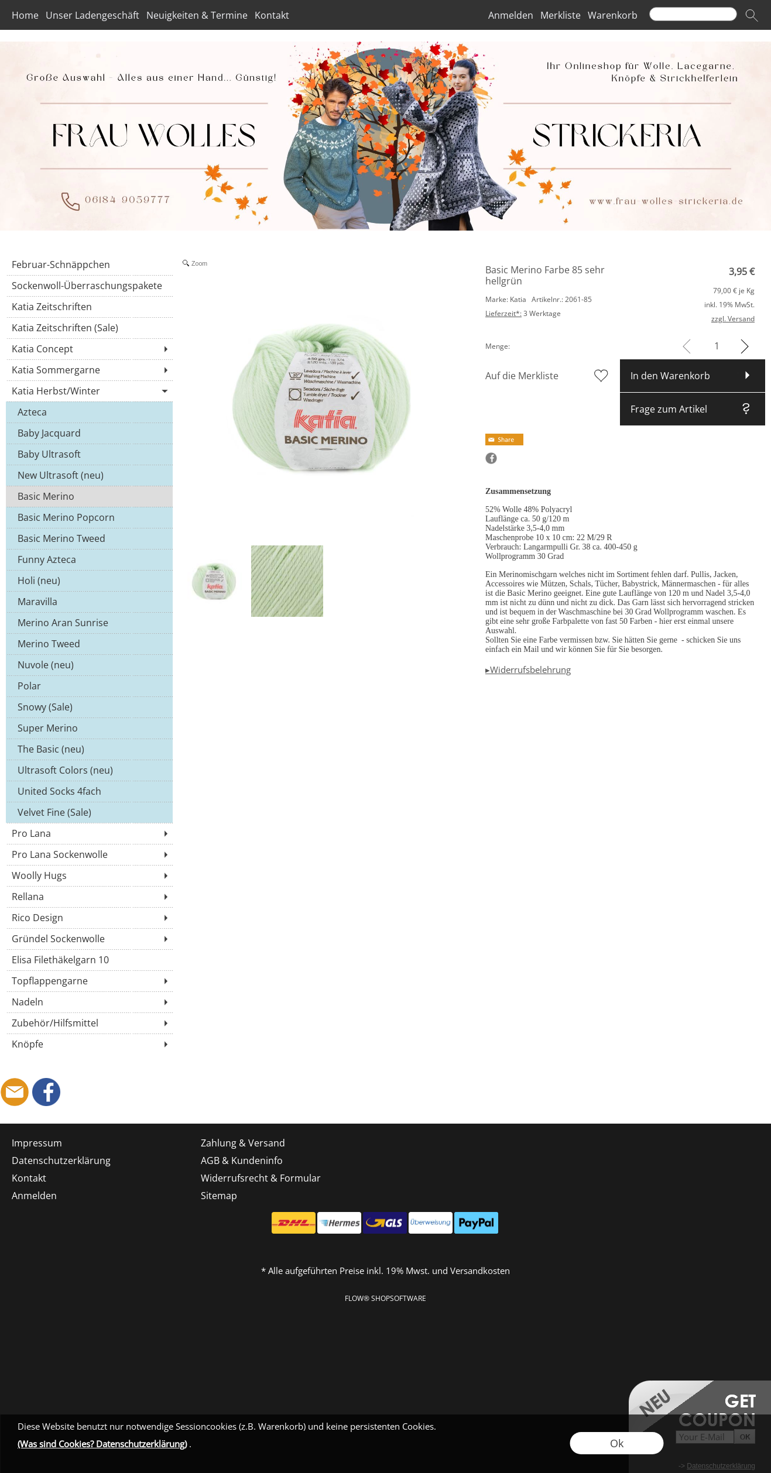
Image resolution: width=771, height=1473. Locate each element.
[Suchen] (693, 14)
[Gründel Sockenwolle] (89, 938)
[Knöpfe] (89, 1044)
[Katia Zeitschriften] (89, 306)
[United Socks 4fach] (89, 791)
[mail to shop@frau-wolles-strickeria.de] (14, 1092)
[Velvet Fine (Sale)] (89, 812)
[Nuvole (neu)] (89, 664)
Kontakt (272, 15)
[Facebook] (46, 1092)
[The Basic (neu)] (89, 749)
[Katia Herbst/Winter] (89, 390)
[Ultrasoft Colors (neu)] (89, 770)
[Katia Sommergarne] (89, 369)
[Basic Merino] (89, 496)
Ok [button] (616, 1443)
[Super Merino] (89, 728)
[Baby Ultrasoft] (89, 454)
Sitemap (219, 1195)
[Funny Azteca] (89, 559)
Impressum (37, 1142)
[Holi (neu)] (89, 580)
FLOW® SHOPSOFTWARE (385, 1298)
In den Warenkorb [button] (670, 375)
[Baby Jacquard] (89, 433)
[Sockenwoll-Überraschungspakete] (89, 285)
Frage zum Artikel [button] (668, 409)
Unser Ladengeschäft (92, 15)
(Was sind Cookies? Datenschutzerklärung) (102, 1444)
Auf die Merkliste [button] (521, 375)
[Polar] (89, 685)
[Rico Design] (89, 917)
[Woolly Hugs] (89, 875)
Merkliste (560, 15)
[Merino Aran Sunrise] (89, 622)
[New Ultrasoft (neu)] (89, 475)
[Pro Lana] (89, 833)
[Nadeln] (89, 1001)
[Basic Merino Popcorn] (89, 517)
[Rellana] (89, 896)
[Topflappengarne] (89, 980)
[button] (751, 15)
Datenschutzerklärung (61, 1160)
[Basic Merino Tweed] (89, 538)
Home (25, 15)
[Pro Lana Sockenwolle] (89, 854)
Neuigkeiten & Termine (197, 15)
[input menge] (717, 346)
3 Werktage (523, 313)
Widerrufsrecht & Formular (261, 1178)
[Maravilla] (89, 601)
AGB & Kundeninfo (242, 1160)
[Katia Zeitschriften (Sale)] (89, 327)
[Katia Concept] (89, 348)
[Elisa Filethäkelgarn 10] (89, 959)
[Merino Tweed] (89, 643)
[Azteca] (89, 412)
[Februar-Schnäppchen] (89, 264)
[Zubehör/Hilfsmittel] (89, 1022)
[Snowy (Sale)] (89, 706)
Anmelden (510, 15)
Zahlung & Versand (243, 1142)
